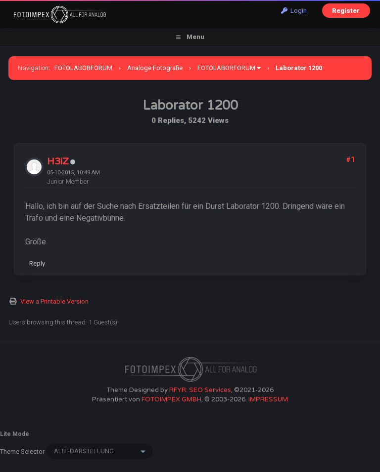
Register (346, 10)
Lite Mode (14, 434)
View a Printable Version (54, 301)
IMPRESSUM (268, 399)
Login (294, 10)
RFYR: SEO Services (200, 390)
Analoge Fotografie (155, 68)
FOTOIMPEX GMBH (171, 399)
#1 (350, 159)
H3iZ (58, 161)
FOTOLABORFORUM (83, 68)
